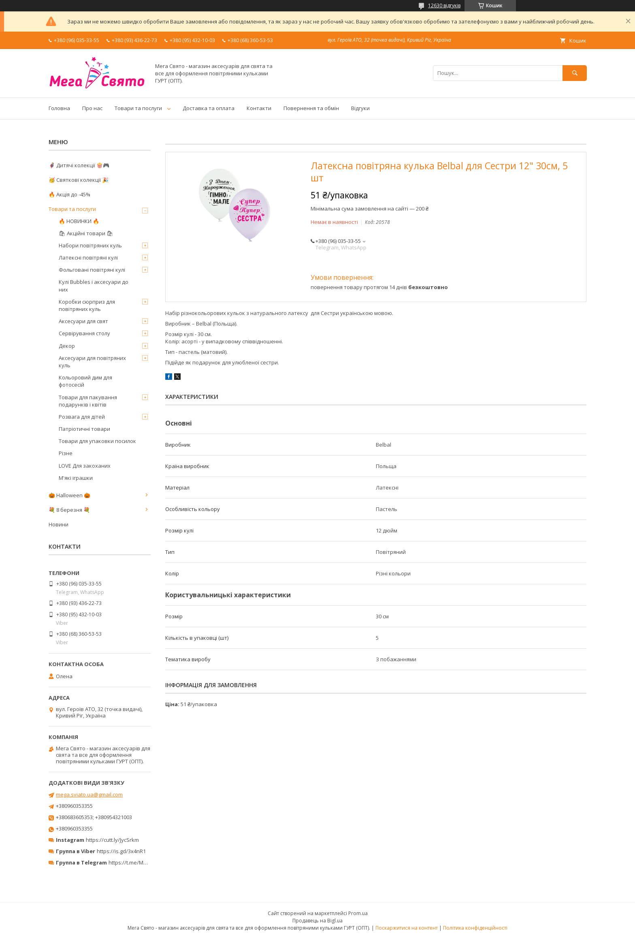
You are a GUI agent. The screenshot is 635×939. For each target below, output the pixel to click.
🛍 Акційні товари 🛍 (86, 233)
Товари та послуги (138, 108)
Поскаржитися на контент (406, 927)
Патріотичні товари (84, 428)
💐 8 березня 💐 (69, 509)
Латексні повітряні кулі (88, 257)
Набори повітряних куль (90, 245)
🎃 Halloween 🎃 (69, 495)
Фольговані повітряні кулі (92, 269)
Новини (58, 524)
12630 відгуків (444, 5)
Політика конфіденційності (475, 927)
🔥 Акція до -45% (69, 194)
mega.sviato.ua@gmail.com (89, 794)
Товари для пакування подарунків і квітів (88, 401)
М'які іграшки (76, 477)
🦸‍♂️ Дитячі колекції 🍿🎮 (79, 165)
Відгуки (360, 108)
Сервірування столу (84, 333)
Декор (67, 345)
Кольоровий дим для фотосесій (85, 381)
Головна (59, 108)
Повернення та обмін (311, 108)
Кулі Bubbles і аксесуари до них (93, 285)
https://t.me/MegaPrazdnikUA (145, 862)
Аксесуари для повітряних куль (92, 361)
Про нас (92, 108)
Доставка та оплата (208, 108)
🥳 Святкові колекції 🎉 (79, 179)
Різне (65, 453)
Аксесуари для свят (83, 321)
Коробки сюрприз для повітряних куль (87, 305)
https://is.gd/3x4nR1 (121, 851)
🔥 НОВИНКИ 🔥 (79, 221)
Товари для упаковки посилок (97, 441)
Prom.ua (358, 913)
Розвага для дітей (82, 416)
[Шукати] (575, 73)
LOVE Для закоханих (85, 465)
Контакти (259, 108)
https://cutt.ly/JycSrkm (112, 839)
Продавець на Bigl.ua (317, 920)
